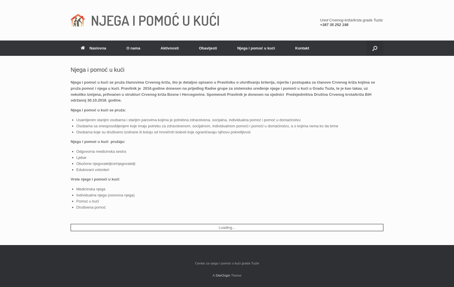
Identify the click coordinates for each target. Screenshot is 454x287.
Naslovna (93, 48)
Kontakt (302, 48)
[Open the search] (374, 48)
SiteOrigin (222, 275)
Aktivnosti (170, 48)
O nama (133, 48)
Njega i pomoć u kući (256, 48)
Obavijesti (208, 48)
